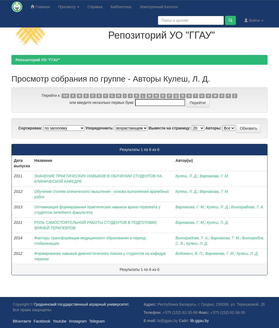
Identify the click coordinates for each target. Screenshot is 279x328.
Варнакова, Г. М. (214, 176)
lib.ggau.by (199, 320)
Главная (40, 6)
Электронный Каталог (159, 7)
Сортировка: (30, 128)
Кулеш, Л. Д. (186, 176)
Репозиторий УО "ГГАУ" (38, 60)
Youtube (59, 321)
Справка (94, 7)
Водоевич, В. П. (189, 253)
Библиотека (121, 7)
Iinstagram (78, 321)
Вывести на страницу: (170, 128)
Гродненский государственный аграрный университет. (81, 304)
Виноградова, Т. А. (247, 207)
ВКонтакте (22, 321)
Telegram (97, 321)
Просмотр (68, 7)
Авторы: (213, 128)
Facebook (42, 321)
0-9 (65, 95)
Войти (253, 20)
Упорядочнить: (100, 128)
